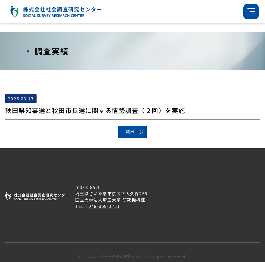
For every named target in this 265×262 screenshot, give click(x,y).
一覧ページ (132, 132)
